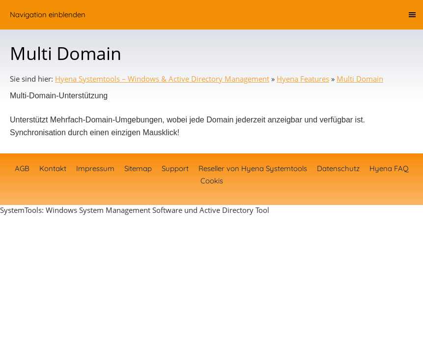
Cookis (211, 180)
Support (175, 168)
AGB (22, 168)
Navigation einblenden (47, 14)
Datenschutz (338, 168)
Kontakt (52, 168)
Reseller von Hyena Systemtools (252, 168)
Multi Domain (360, 79)
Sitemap (138, 168)
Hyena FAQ (389, 168)
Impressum (95, 168)
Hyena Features (303, 79)
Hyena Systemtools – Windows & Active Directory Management (162, 79)
